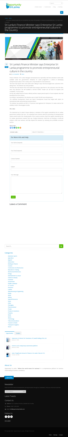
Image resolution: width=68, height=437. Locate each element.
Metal (9, 295)
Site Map (59, 7)
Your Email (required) (16, 150)
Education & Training (13, 270)
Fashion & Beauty (12, 277)
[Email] (16, 128)
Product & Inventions (13, 311)
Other (9, 303)
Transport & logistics (13, 325)
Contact (61, 435)
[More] (20, 128)
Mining (9, 297)
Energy (10, 273)
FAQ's (50, 435)
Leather (10, 289)
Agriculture (11, 258)
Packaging (10, 305)
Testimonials (47, 7)
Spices (9, 317)
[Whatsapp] (18, 128)
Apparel (10, 260)
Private (10, 309)
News (22, 74)
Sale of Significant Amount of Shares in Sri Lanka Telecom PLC (28, 353)
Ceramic (10, 266)
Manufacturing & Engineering (15, 291)
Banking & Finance (13, 264)
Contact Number (15, 158)
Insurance (10, 287)
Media (9, 293)
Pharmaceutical (12, 307)
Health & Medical (12, 283)
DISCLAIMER (7, 421)
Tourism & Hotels (12, 323)
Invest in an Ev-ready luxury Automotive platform (25, 345)
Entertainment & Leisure (14, 275)
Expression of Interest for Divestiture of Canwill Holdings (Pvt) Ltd (29, 338)
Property (10, 313)
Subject (13, 166)
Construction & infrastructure (15, 268)
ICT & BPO (11, 285)
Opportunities (9, 333)
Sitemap (55, 435)
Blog (54, 7)
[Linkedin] (14, 128)
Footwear (10, 279)
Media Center (38, 7)
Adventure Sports (12, 256)
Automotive (11, 262)
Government (11, 281)
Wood (9, 327)
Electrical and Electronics (14, 272)
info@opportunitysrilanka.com (17, 409)
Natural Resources (13, 299)
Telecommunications (13, 321)
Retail (9, 315)
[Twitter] (12, 128)
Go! (24, 391)
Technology (11, 319)
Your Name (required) (16, 142)
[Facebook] (10, 128)
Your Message (14, 174)
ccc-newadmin (15, 74)
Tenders (18, 333)
